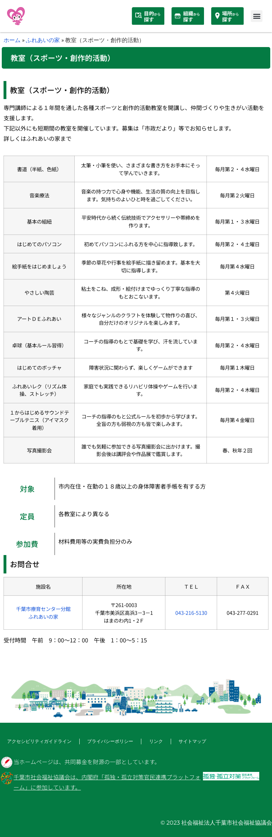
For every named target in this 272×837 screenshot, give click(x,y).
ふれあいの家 (43, 40)
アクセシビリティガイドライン (37, 741)
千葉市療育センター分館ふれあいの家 (43, 612)
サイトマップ (183, 741)
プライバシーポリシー (104, 741)
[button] (256, 16)
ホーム (12, 40)
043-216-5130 (191, 612)
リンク (148, 741)
